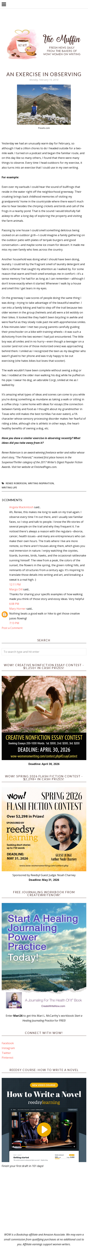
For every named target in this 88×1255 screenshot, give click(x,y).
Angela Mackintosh (21, 507)
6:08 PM (14, 604)
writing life (9, 487)
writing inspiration (41, 483)
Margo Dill (16, 589)
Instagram (8, 1048)
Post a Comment (12, 628)
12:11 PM (15, 584)
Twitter (6, 1053)
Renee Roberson (16, 483)
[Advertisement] (44, 1200)
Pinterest (7, 1057)
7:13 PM (14, 623)
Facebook (8, 1043)
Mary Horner (17, 608)
